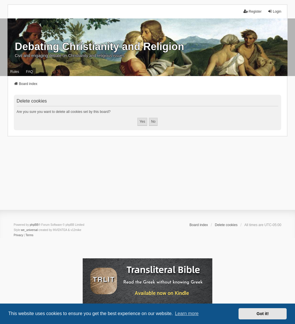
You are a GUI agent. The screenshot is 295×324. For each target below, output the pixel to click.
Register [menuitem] (252, 11)
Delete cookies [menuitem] (226, 225)
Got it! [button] (263, 313)
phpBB (34, 224)
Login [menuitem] (274, 11)
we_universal (29, 230)
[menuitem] (18, 235)
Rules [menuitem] (14, 72)
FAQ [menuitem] (29, 72)
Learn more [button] (186, 313)
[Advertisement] (147, 177)
